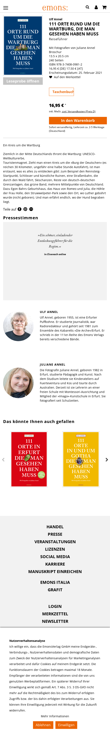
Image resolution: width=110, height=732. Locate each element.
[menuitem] (55, 527)
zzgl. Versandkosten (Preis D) (78, 111)
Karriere (55, 564)
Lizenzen (55, 549)
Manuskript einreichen (55, 571)
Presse (55, 534)
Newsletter (55, 621)
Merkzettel (55, 614)
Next (107, 460)
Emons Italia (55, 582)
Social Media (55, 556)
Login (55, 606)
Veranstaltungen (55, 541)
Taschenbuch (63, 92)
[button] (87, 8)
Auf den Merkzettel (66, 77)
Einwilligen (66, 725)
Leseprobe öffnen (22, 81)
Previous (3, 460)
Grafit (55, 590)
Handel (55, 527)
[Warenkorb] (104, 7)
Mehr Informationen (55, 716)
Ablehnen (43, 725)
